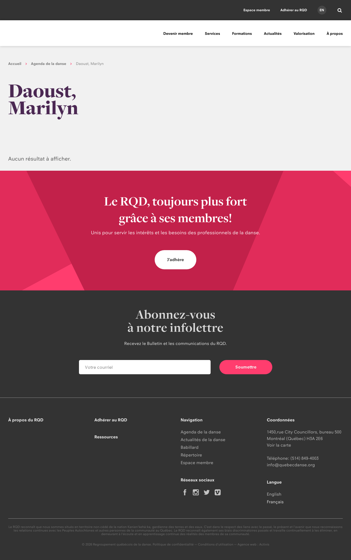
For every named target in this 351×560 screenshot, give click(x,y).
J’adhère (175, 259)
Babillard (190, 447)
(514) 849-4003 (304, 458)
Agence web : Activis (253, 544)
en (321, 10)
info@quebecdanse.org (291, 464)
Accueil (14, 64)
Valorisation (304, 34)
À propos (335, 34)
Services (212, 34)
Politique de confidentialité (173, 544)
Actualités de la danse (203, 439)
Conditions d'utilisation (215, 544)
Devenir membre (178, 34)
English (274, 494)
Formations (242, 34)
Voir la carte (279, 445)
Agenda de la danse (48, 64)
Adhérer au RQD (294, 10)
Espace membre (257, 10)
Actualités (273, 34)
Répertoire (191, 455)
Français (275, 501)
